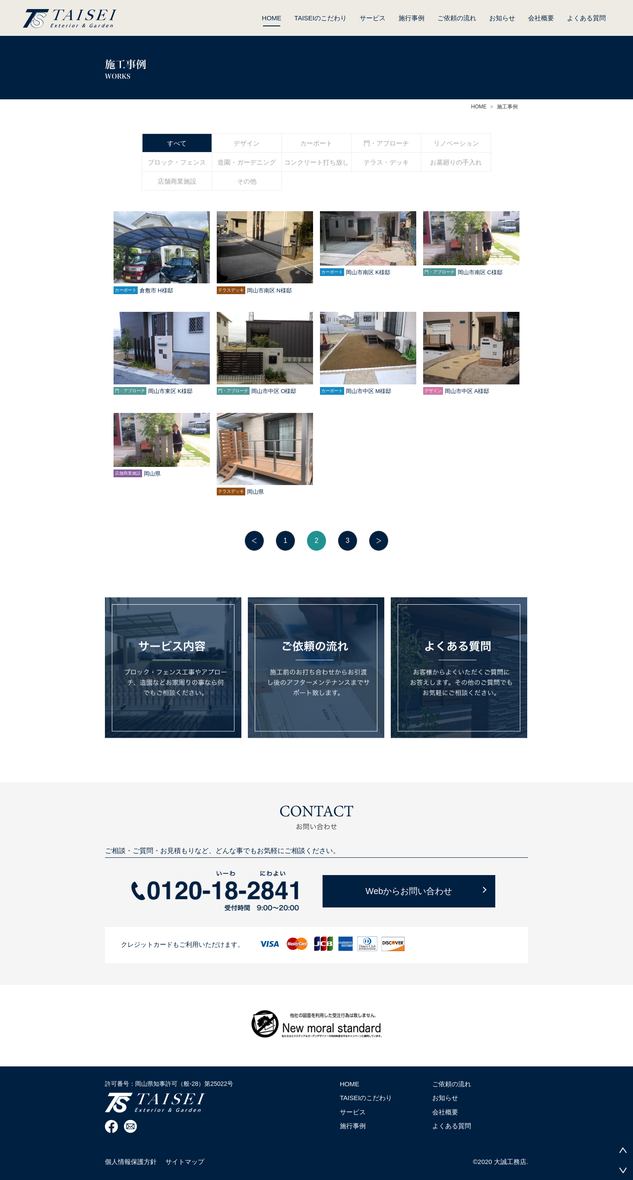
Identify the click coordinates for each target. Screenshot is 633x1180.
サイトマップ (184, 1161)
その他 (246, 181)
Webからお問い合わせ (409, 891)
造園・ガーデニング (247, 162)
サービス (373, 18)
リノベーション (456, 143)
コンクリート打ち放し (316, 162)
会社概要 (541, 18)
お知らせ (502, 18)
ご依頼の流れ (456, 18)
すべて (177, 143)
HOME (272, 20)
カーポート (316, 143)
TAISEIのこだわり (320, 18)
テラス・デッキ (386, 162)
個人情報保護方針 (131, 1161)
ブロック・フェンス (177, 162)
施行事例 (411, 18)
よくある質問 (586, 18)
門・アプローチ (386, 143)
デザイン (247, 143)
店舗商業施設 (177, 181)
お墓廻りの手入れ (456, 162)
